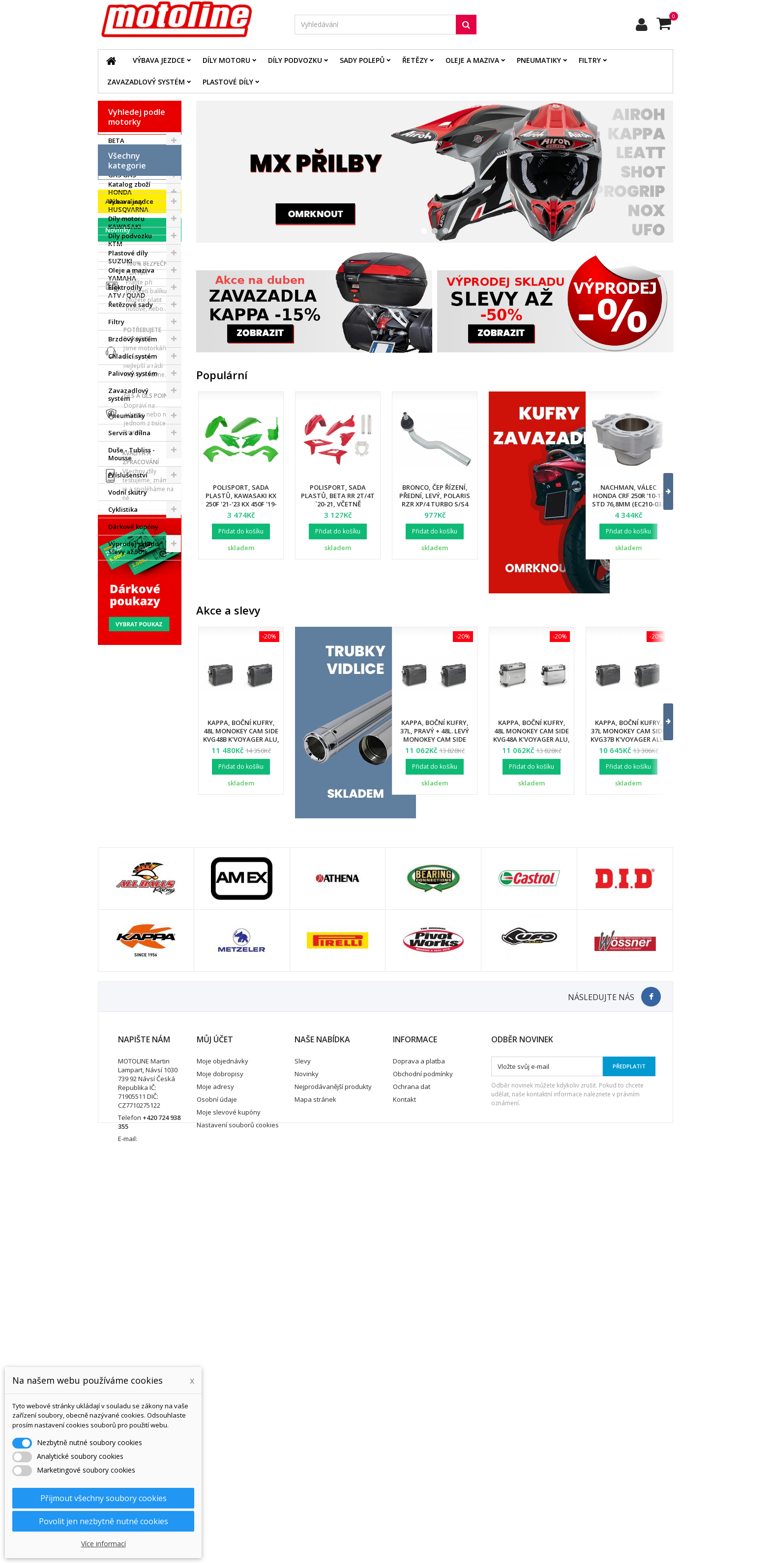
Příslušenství (128, 645)
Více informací (103, 1543)
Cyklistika (123, 679)
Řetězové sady (130, 474)
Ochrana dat (411, 1459)
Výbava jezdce (159, 60)
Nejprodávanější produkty (333, 1459)
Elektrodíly (125, 457)
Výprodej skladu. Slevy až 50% (134, 717)
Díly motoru (226, 60)
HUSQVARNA (128, 209)
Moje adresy (215, 1459)
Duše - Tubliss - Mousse (131, 623)
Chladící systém (132, 526)
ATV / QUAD (126, 295)
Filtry (590, 60)
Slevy (303, 1434)
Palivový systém (132, 543)
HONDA (120, 192)
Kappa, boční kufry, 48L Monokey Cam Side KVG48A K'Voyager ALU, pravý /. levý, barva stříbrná (531, 739)
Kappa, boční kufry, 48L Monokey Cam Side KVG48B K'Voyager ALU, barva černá (241, 735)
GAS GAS (122, 174)
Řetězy (415, 60)
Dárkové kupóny (133, 696)
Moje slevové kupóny (229, 1485)
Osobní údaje (217, 1472)
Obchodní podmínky (423, 1447)
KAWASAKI (124, 226)
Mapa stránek (315, 1472)
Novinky (117, 781)
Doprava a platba (419, 1434)
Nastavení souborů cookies (238, 1498)
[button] (662, 492)
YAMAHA (122, 278)
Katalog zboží (129, 354)
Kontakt (404, 1472)
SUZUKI (120, 260)
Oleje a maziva (472, 60)
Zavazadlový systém (146, 81)
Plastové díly (228, 81)
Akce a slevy (124, 752)
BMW (116, 157)
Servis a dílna (129, 602)
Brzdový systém (132, 508)
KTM (115, 243)
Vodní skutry (127, 662)
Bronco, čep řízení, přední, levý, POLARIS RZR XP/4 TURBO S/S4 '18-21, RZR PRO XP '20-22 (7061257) (435, 504)
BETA (116, 140)
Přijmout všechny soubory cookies (103, 1498)
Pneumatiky (539, 60)
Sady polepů (362, 60)
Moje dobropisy (220, 1447)
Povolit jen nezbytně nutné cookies (103, 1521)
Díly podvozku (295, 60)
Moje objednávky (222, 1434)
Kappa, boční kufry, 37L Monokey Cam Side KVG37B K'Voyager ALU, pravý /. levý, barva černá (629, 739)
